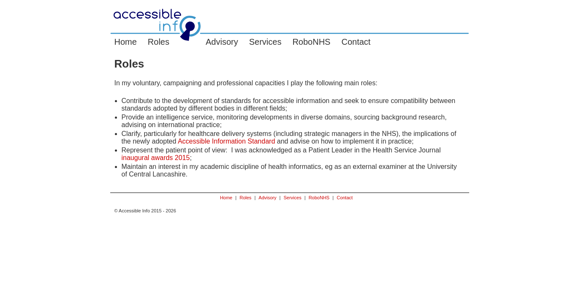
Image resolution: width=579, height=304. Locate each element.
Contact (355, 41)
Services (265, 41)
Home (125, 41)
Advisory (222, 41)
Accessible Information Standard (226, 141)
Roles (158, 41)
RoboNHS (311, 41)
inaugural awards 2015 (156, 157)
